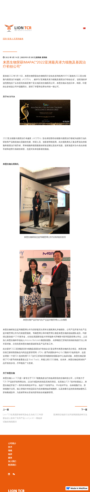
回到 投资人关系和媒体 (13, 38)
